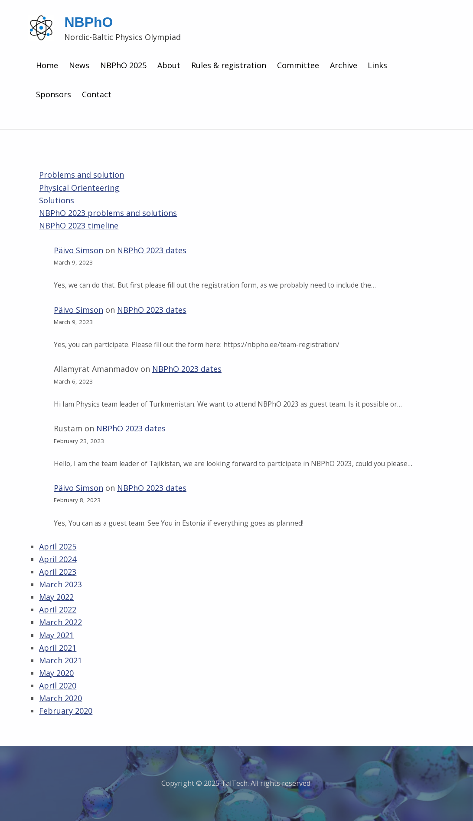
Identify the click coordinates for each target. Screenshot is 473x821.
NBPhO (88, 22)
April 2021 (57, 647)
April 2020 (57, 685)
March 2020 (60, 698)
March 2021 (60, 660)
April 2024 (57, 559)
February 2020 (65, 710)
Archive (343, 65)
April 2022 (57, 609)
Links (377, 65)
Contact (96, 94)
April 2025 (57, 546)
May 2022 (56, 597)
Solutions (56, 200)
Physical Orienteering (79, 187)
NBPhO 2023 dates (151, 250)
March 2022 (60, 622)
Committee (298, 65)
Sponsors (53, 94)
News (79, 65)
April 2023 (57, 571)
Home (47, 65)
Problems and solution (81, 174)
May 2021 (56, 635)
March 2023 (60, 584)
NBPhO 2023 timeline (78, 225)
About (168, 65)
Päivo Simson (78, 250)
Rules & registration (228, 65)
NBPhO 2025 (123, 65)
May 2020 (56, 673)
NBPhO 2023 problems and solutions (108, 213)
